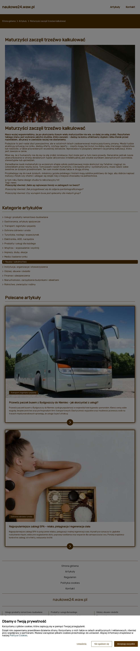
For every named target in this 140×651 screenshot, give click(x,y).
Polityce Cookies (18, 635)
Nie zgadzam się (101, 644)
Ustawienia (81, 644)
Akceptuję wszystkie (126, 644)
